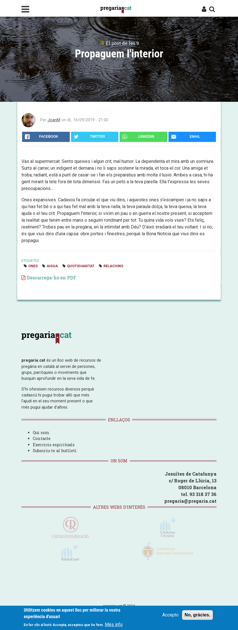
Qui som (41, 432)
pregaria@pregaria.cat (190, 501)
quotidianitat (80, 266)
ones (33, 266)
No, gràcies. (197, 614)
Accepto (170, 615)
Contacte (42, 438)
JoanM (53, 120)
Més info (114, 624)
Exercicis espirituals (54, 444)
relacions (113, 266)
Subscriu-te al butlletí (55, 450)
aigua (52, 266)
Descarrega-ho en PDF (51, 278)
